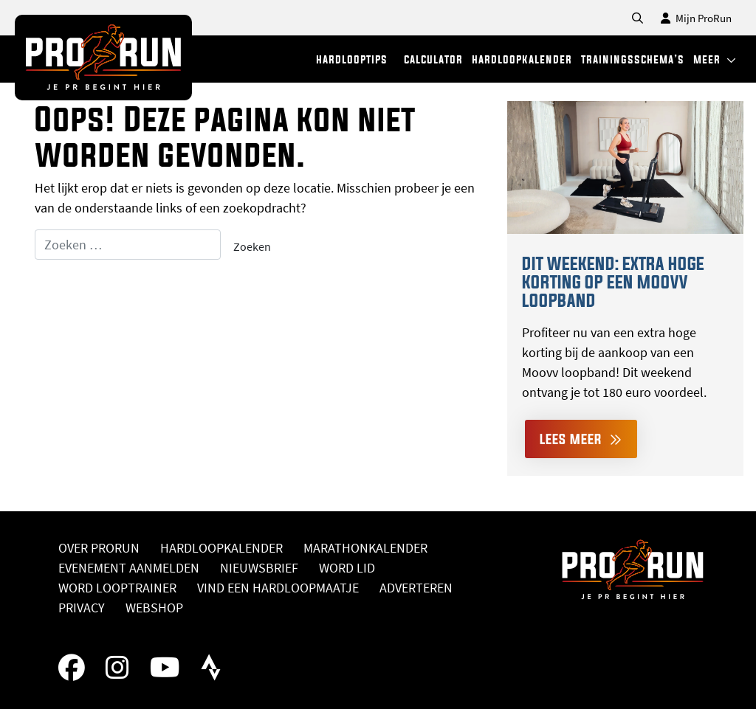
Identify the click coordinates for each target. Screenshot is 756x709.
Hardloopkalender (221, 547)
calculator (433, 59)
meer (715, 59)
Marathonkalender (365, 547)
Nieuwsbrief (259, 567)
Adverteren (416, 587)
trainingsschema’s (632, 59)
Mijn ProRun (696, 18)
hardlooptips (352, 59)
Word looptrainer (117, 587)
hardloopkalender (522, 59)
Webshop (154, 607)
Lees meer (581, 439)
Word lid (347, 567)
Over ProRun (99, 547)
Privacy (81, 607)
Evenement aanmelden (128, 567)
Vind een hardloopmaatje (278, 587)
